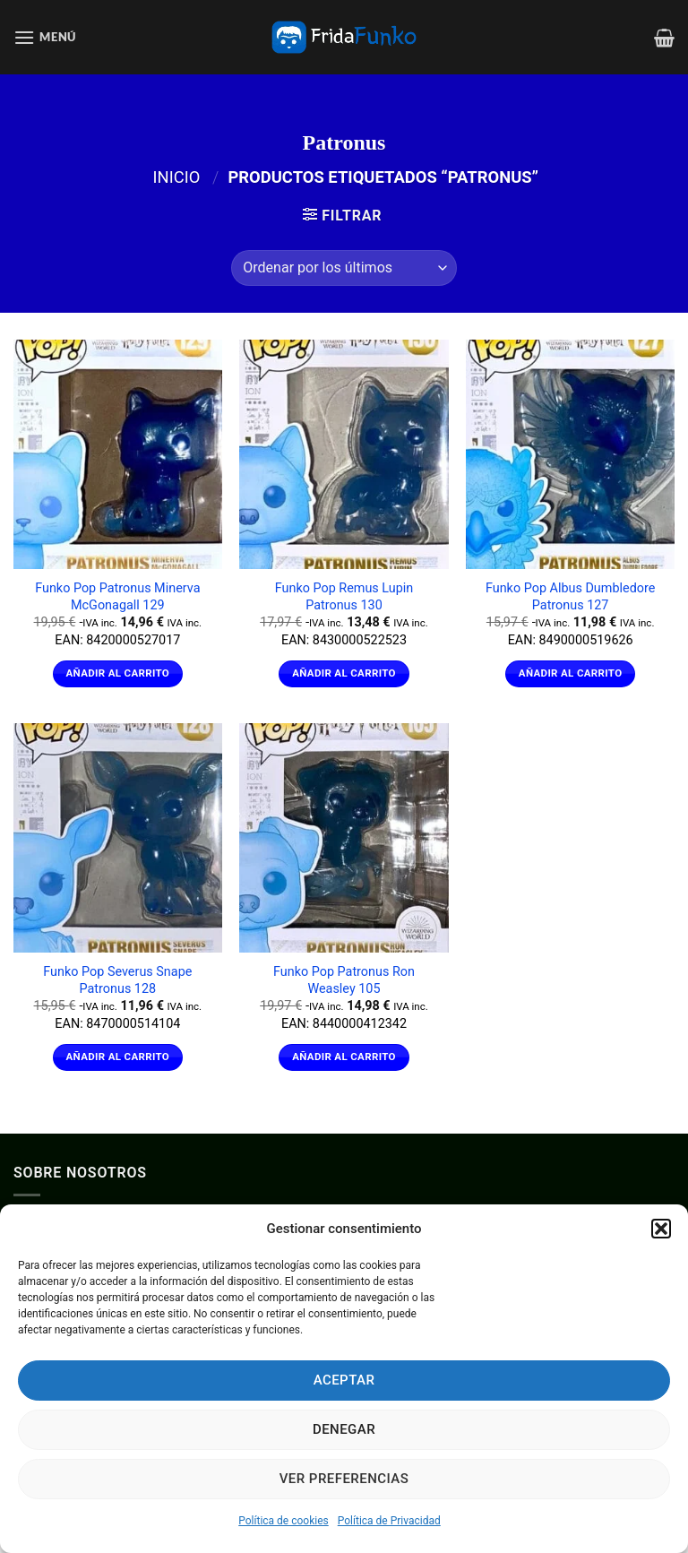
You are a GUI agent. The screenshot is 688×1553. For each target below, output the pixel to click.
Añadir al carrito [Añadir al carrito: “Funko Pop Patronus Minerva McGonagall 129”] (118, 673)
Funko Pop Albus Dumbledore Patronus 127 (570, 597)
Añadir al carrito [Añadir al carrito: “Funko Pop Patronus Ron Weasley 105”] (344, 1056)
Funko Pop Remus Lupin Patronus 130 (344, 597)
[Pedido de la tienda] (343, 268)
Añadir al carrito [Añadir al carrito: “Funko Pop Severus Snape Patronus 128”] (118, 1056)
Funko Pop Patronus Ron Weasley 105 (344, 980)
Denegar (344, 1429)
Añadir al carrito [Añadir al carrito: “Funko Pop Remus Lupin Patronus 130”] (344, 673)
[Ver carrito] (664, 37)
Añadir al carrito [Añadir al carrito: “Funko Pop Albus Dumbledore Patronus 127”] (571, 673)
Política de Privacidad (389, 1520)
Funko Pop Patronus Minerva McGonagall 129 (117, 597)
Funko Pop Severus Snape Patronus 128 (117, 980)
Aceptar (344, 1380)
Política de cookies (283, 1520)
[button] (661, 1229)
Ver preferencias (344, 1479)
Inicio (177, 177)
